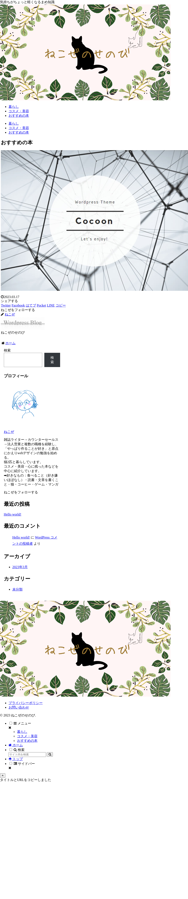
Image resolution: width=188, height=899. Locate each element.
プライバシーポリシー (26, 703)
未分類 (17, 589)
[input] (27, 754)
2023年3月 (20, 567)
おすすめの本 (27, 740)
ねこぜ (9, 432)
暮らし (22, 731)
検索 (7, 350)
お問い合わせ (19, 707)
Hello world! (12, 514)
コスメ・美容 (27, 736)
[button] (50, 754)
